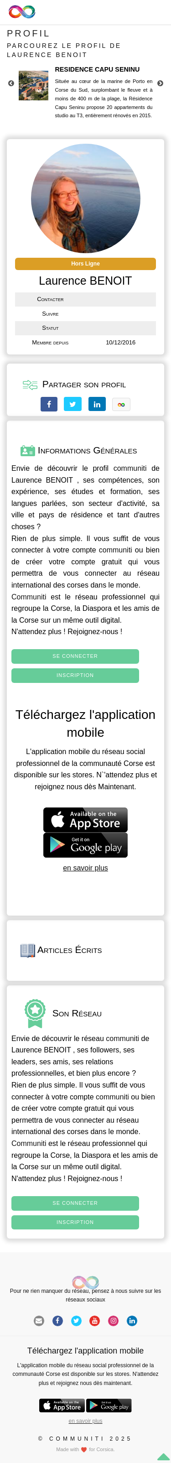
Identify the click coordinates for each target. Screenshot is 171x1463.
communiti (130, 468)
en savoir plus (85, 868)
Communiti (28, 597)
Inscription (75, 675)
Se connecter (75, 656)
